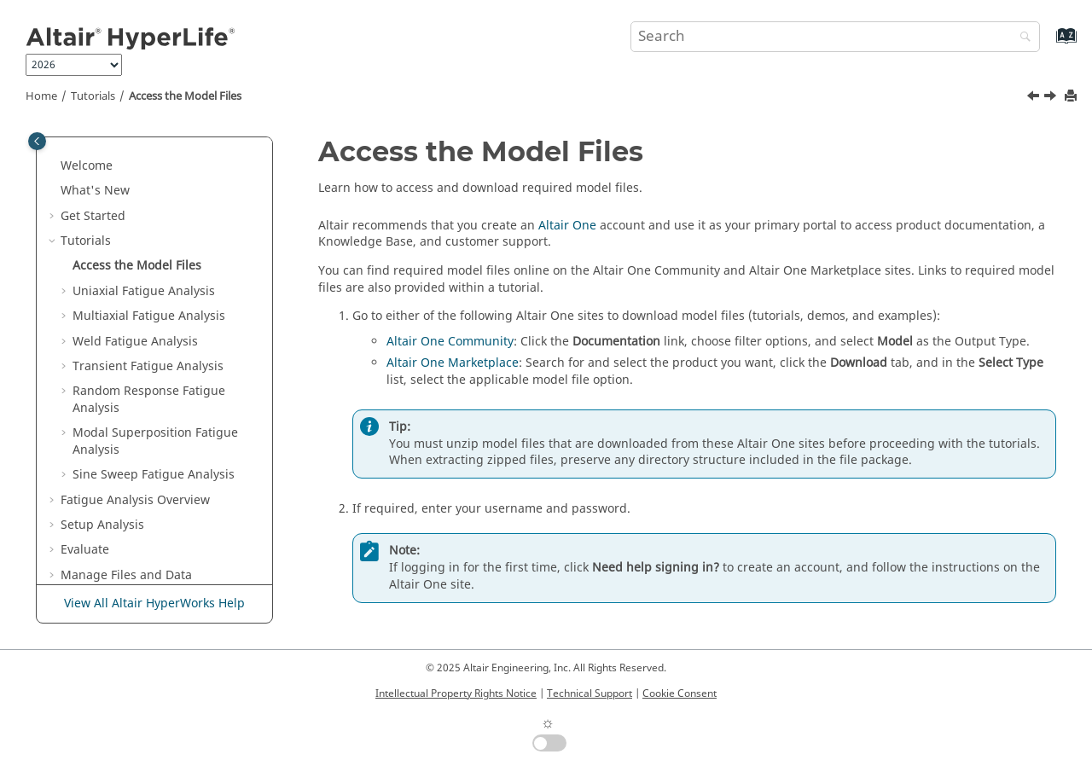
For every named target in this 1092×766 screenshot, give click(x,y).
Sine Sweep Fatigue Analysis (154, 475)
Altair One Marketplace (452, 363)
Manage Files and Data (126, 575)
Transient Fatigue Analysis (148, 366)
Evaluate (85, 550)
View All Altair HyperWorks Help (154, 603)
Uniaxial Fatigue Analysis (144, 291)
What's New (95, 191)
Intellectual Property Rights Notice (456, 693)
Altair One (567, 226)
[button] (54, 166)
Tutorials (93, 96)
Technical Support (589, 693)
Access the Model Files (185, 96)
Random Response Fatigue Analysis (149, 399)
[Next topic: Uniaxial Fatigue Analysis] (1052, 98)
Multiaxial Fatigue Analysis (149, 316)
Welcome (87, 166)
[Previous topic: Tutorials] (1035, 98)
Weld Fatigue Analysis (135, 342)
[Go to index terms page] (1048, 44)
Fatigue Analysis (135, 500)
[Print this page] (1072, 96)
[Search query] (835, 36)
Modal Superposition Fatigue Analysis (155, 441)
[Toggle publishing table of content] (37, 141)
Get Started (93, 216)
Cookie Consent (679, 693)
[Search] (1021, 38)
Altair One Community (450, 342)
